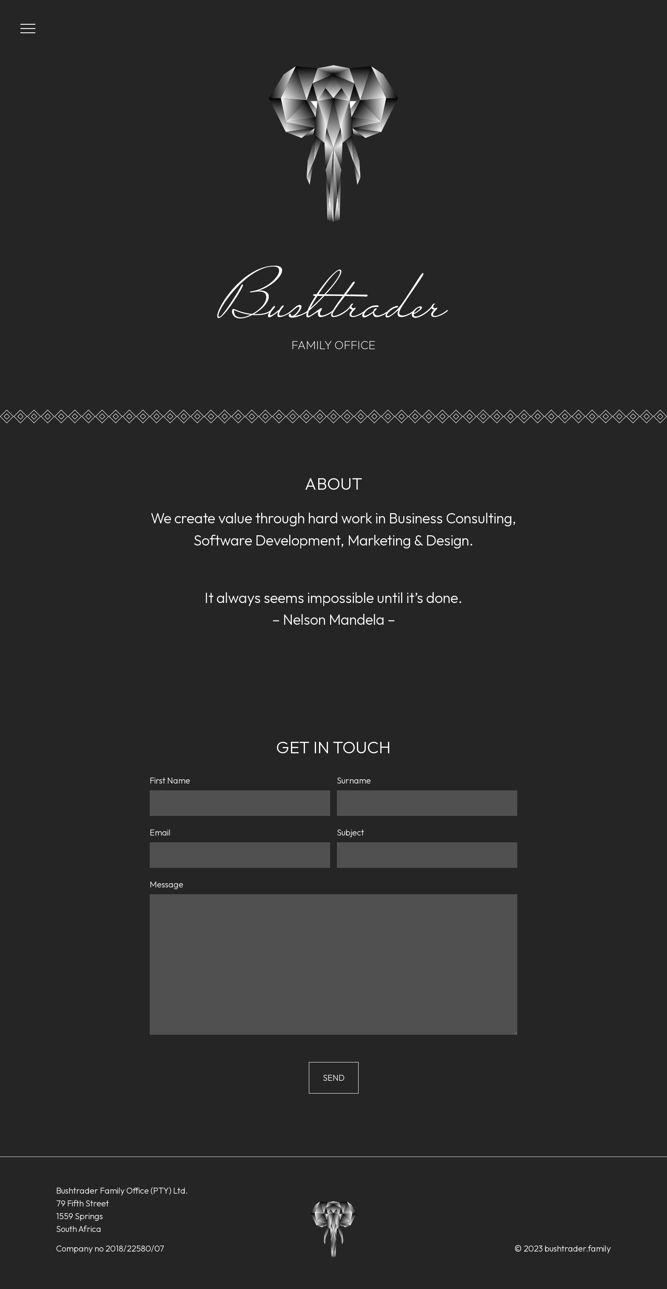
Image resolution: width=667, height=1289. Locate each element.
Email (160, 832)
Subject (350, 832)
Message (166, 884)
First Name (170, 780)
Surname (354, 780)
